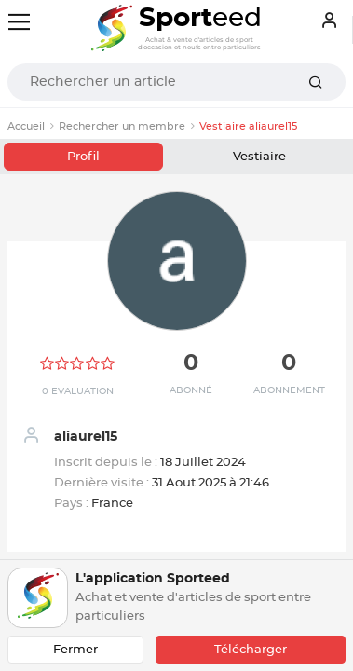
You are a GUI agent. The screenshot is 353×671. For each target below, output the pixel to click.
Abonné (191, 390)
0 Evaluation (78, 391)
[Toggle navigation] (19, 22)
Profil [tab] (83, 157)
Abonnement (289, 390)
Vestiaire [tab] (259, 157)
